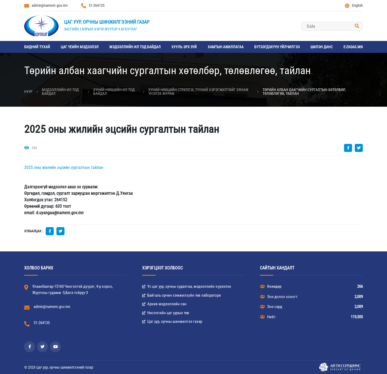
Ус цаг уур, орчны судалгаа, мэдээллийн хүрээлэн (186, 286)
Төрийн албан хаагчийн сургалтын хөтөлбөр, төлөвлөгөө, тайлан (304, 91)
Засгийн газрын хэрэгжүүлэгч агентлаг (100, 29)
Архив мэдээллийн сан (164, 304)
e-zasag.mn (353, 47)
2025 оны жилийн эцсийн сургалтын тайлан (63, 167)
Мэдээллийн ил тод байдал (135, 47)
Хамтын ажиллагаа (225, 47)
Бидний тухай (37, 47)
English (354, 5)
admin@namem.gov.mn (46, 5)
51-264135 (93, 5)
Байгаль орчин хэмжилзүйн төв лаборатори (181, 295)
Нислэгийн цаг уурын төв (165, 312)
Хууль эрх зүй (184, 47)
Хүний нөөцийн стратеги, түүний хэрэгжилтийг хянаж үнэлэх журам (198, 91)
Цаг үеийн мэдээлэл (80, 47)
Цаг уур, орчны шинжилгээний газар (106, 22)
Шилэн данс (321, 47)
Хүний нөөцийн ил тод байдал (114, 91)
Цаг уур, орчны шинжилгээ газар (172, 321)
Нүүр (28, 92)
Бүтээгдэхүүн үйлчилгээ (277, 47)
